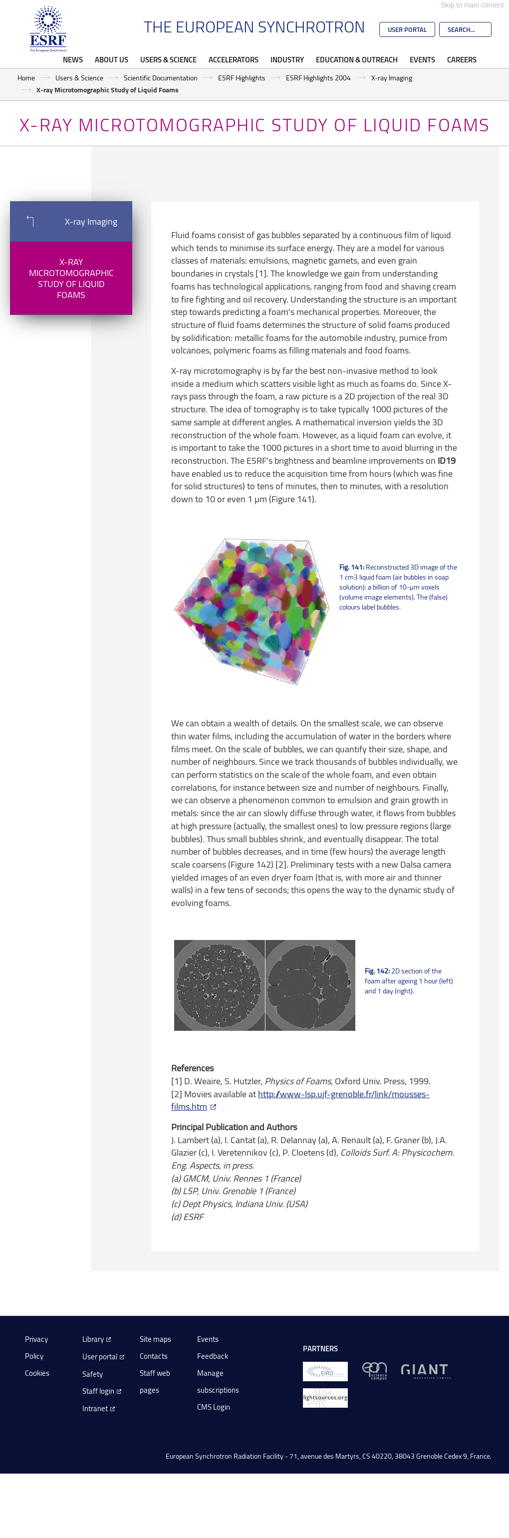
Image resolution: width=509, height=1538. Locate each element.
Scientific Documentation (161, 77)
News (73, 59)
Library (93, 1339)
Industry (287, 59)
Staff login (98, 1391)
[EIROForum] (325, 1370)
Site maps (155, 1339)
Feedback (212, 1356)
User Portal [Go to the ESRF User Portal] (407, 29)
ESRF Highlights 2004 (318, 77)
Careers (462, 59)
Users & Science (168, 59)
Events (422, 59)
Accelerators (233, 59)
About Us (111, 59)
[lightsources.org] (325, 1397)
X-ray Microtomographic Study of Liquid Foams (71, 278)
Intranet (95, 1408)
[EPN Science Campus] (374, 1370)
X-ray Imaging (391, 77)
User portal (99, 1356)
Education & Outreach (357, 59)
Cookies (37, 1373)
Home (26, 77)
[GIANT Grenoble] (426, 1370)
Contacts (154, 1356)
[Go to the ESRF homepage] (48, 29)
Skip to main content (472, 5)
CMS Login (213, 1407)
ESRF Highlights (241, 77)
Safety (92, 1374)
